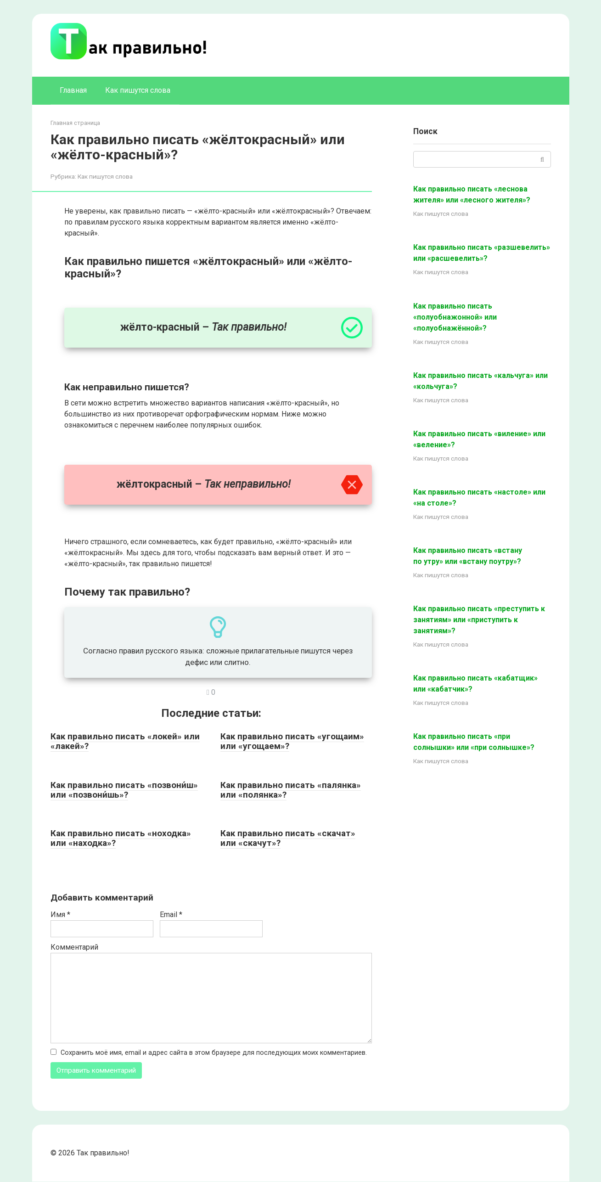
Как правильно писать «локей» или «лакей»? (125, 741)
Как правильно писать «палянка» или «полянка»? (290, 790)
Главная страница (75, 122)
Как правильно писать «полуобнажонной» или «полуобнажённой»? (455, 317)
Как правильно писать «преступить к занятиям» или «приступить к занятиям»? (479, 619)
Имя (60, 914)
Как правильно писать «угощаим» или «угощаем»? (292, 741)
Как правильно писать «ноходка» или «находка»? (121, 838)
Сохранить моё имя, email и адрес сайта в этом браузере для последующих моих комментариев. (214, 1053)
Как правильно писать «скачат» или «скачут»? (287, 838)
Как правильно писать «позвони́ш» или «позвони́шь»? (124, 790)
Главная (73, 90)
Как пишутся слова (137, 90)
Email (171, 914)
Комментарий (74, 947)
